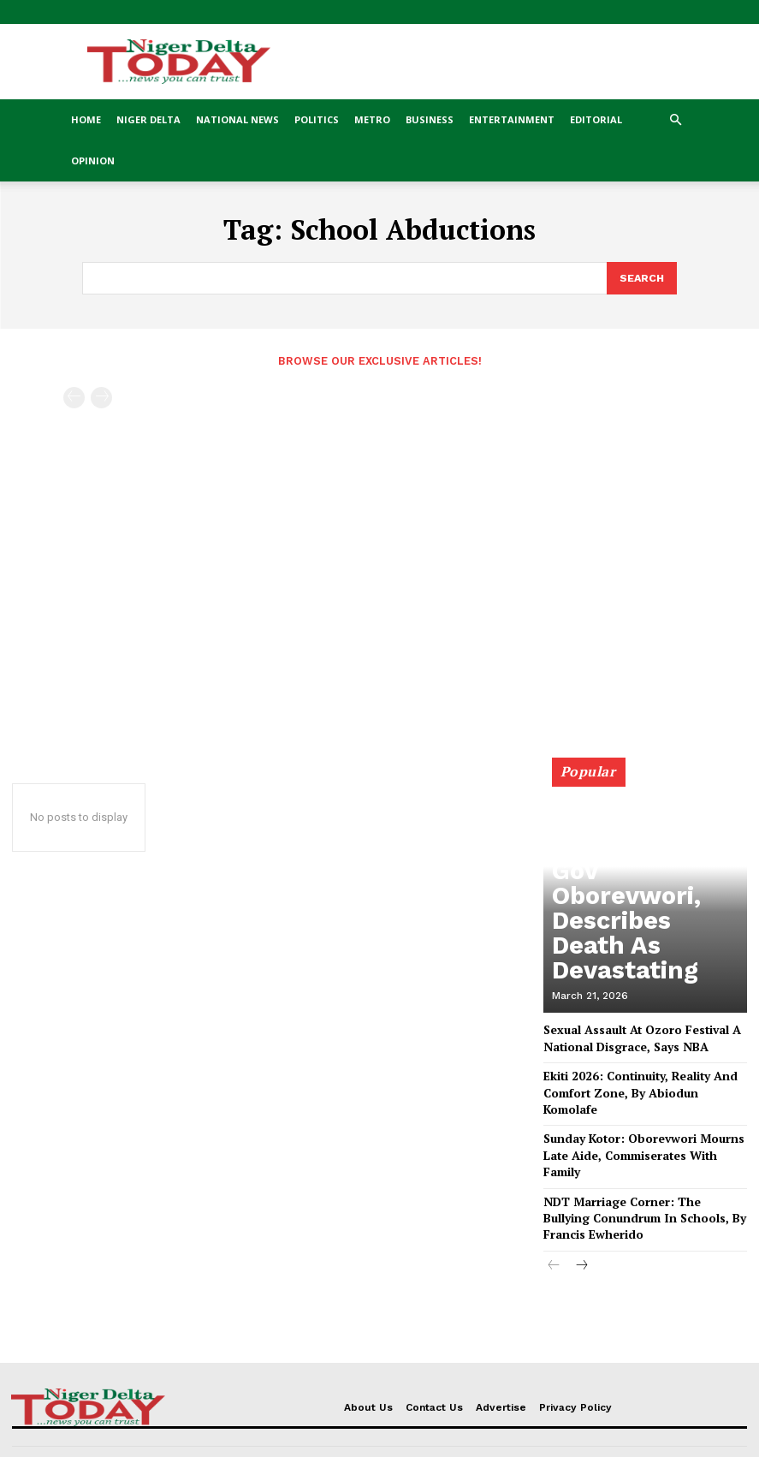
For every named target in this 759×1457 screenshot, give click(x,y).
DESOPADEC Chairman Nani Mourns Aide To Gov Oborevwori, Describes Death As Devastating (646, 952)
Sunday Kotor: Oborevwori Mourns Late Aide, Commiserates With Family (643, 1122)
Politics (316, 119)
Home (86, 119)
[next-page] (581, 1217)
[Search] (641, 277)
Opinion (93, 160)
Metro (372, 119)
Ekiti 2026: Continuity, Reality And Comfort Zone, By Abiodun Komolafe (637, 1078)
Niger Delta (148, 119)
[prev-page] (74, 396)
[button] (676, 120)
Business (430, 119)
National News (237, 119)
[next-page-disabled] (101, 396)
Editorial (596, 119)
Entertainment (511, 119)
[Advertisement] (379, 526)
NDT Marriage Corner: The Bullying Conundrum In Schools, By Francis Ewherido (633, 1172)
